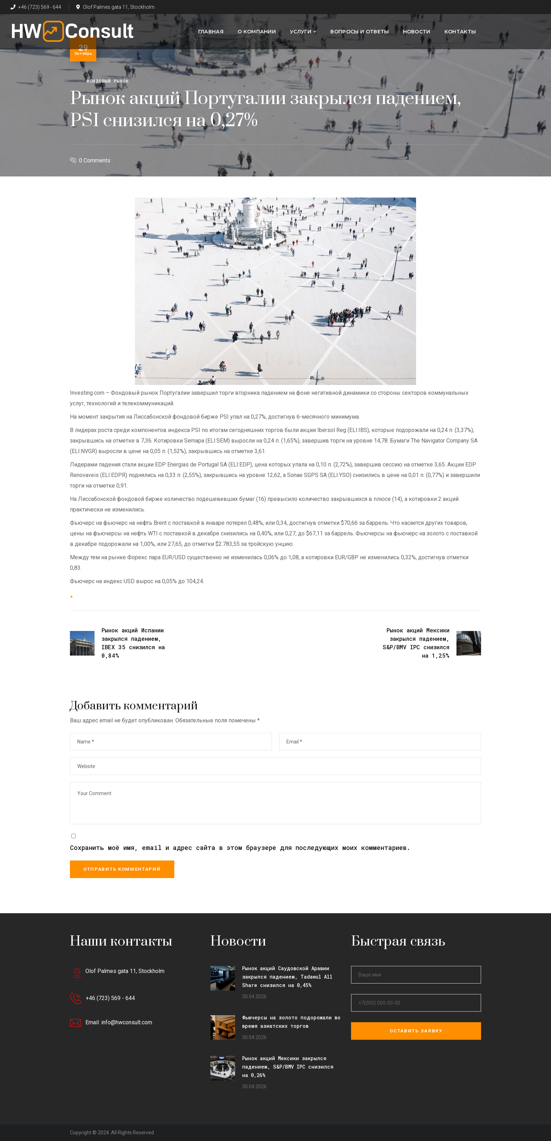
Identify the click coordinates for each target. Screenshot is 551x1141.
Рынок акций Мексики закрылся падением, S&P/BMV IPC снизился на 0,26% (287, 1066)
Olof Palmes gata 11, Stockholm (115, 7)
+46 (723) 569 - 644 (36, 7)
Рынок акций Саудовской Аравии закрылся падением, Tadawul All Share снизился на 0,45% (287, 976)
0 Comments (94, 160)
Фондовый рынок (107, 81)
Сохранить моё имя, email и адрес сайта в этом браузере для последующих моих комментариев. (240, 847)
